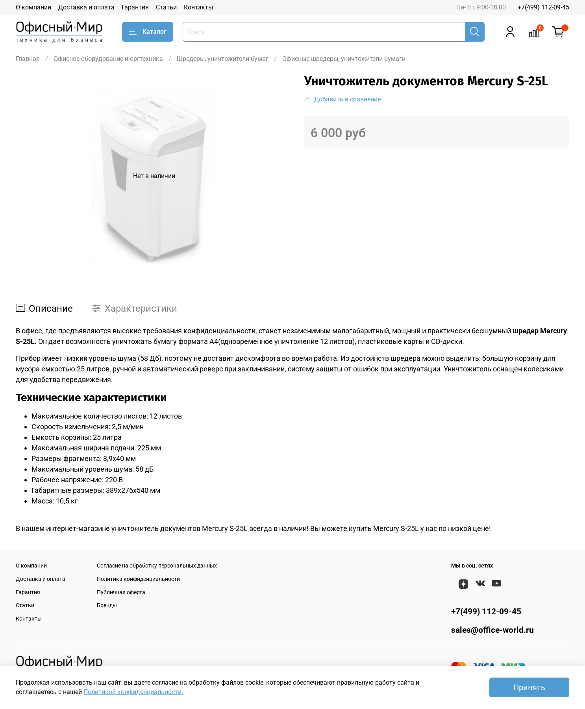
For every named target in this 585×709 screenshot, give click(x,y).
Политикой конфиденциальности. (133, 692)
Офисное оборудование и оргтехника (108, 58)
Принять (529, 687)
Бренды (107, 605)
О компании (33, 7)
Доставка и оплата (86, 7)
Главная (28, 58)
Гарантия (135, 7)
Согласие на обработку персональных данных (157, 565)
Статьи (166, 7)
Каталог (148, 32)
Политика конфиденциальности (138, 579)
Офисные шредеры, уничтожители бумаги (343, 58)
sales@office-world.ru (492, 630)
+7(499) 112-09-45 (543, 7)
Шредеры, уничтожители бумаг (222, 58)
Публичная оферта (121, 592)
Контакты (198, 7)
